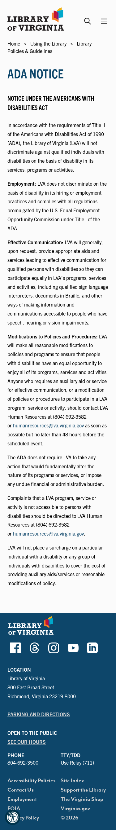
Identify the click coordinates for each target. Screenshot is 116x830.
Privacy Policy (23, 818)
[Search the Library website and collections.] (88, 18)
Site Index (72, 781)
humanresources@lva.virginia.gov (48, 425)
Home (13, 43)
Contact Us (20, 790)
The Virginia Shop (82, 799)
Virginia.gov (75, 809)
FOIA (13, 809)
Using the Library (48, 43)
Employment (22, 799)
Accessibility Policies (31, 781)
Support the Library (83, 790)
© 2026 (70, 818)
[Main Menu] (103, 21)
